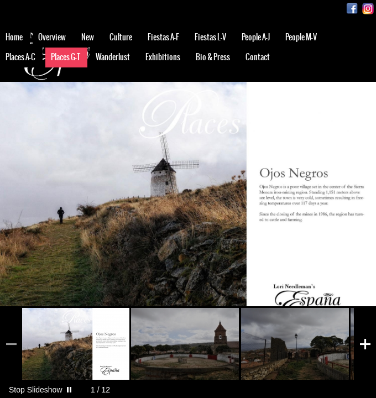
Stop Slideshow (35, 389)
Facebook (352, 8)
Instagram (368, 8)
